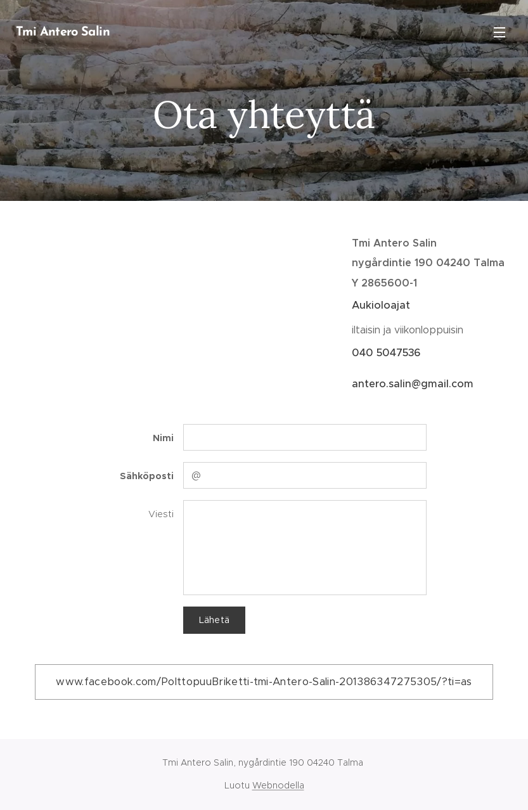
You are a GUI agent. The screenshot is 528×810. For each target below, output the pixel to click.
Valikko (499, 32)
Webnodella (278, 785)
